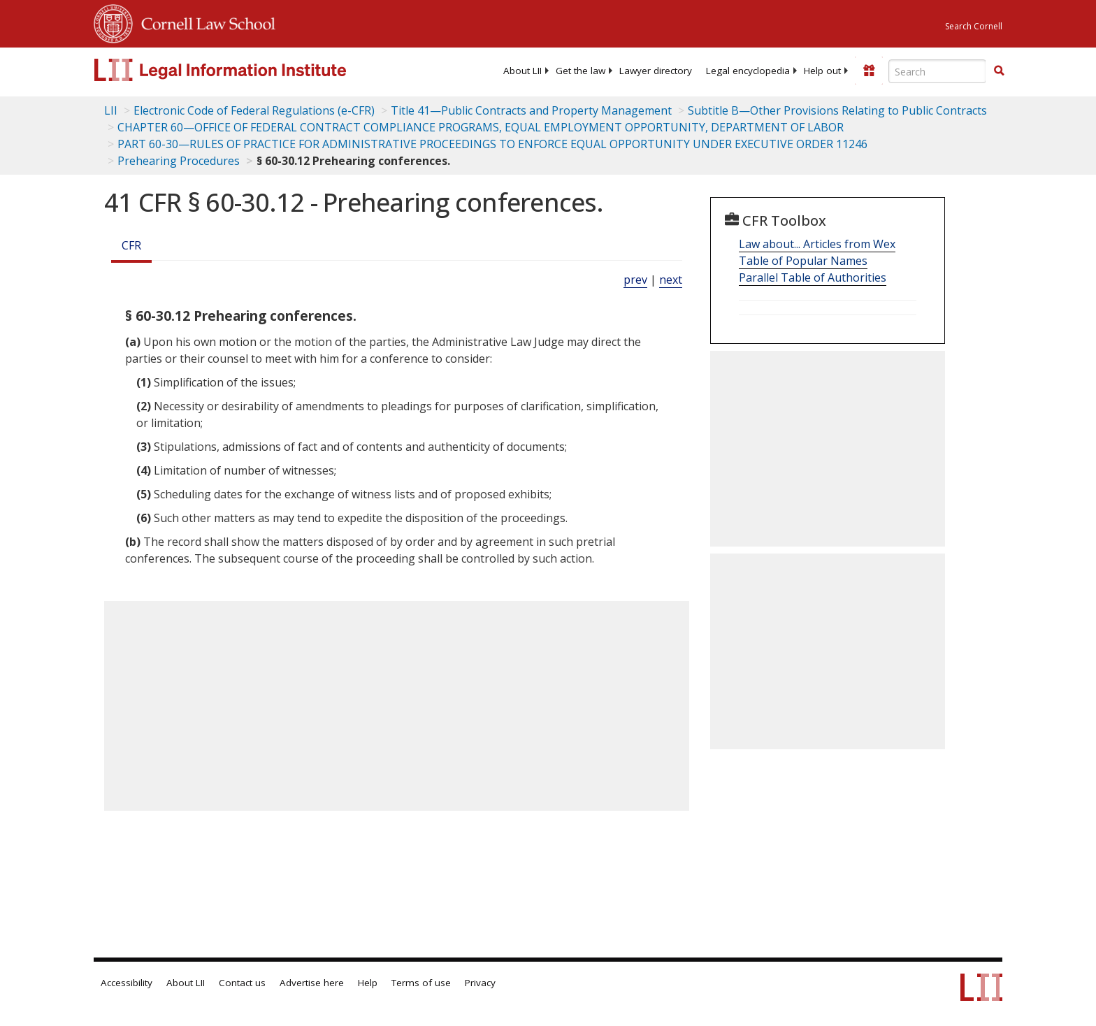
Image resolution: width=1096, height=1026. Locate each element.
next (670, 279)
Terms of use (421, 982)
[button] (999, 70)
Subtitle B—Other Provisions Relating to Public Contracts (837, 110)
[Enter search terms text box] (937, 71)
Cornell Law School (204, 21)
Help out (822, 70)
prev (635, 279)
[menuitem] (522, 71)
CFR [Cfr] (131, 245)
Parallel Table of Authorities (812, 277)
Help (367, 982)
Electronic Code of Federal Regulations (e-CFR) (254, 110)
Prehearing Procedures (178, 160)
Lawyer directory (655, 70)
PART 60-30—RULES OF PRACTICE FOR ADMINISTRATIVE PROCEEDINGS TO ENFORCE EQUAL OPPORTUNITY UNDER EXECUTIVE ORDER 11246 (492, 144)
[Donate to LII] (869, 71)
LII (110, 110)
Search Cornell (973, 26)
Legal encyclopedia (748, 70)
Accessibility (126, 982)
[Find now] (999, 71)
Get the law (580, 70)
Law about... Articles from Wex (817, 244)
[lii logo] (251, 70)
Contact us (242, 982)
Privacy (480, 982)
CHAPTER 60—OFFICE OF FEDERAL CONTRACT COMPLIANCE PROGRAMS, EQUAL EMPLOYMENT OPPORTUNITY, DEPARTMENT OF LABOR (480, 127)
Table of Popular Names (803, 260)
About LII (522, 70)
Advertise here (312, 982)
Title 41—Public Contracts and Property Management (531, 110)
